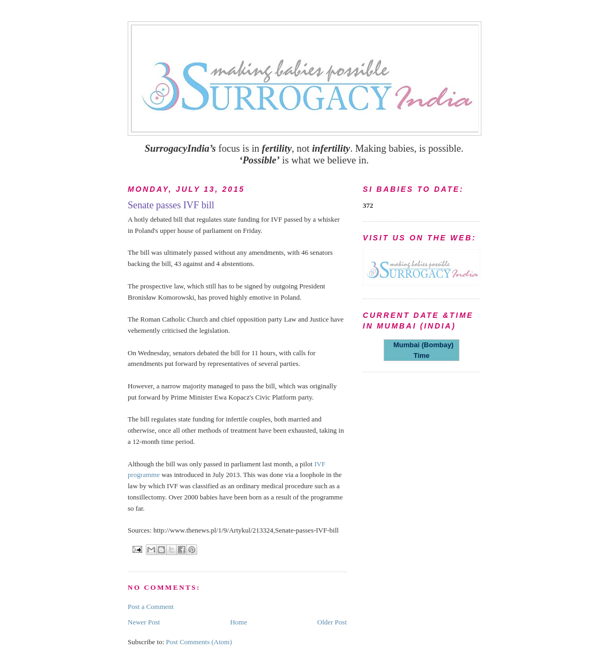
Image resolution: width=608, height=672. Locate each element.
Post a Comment (151, 607)
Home (238, 622)
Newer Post (144, 622)
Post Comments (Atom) (199, 642)
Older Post (332, 622)
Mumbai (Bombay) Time (421, 350)
